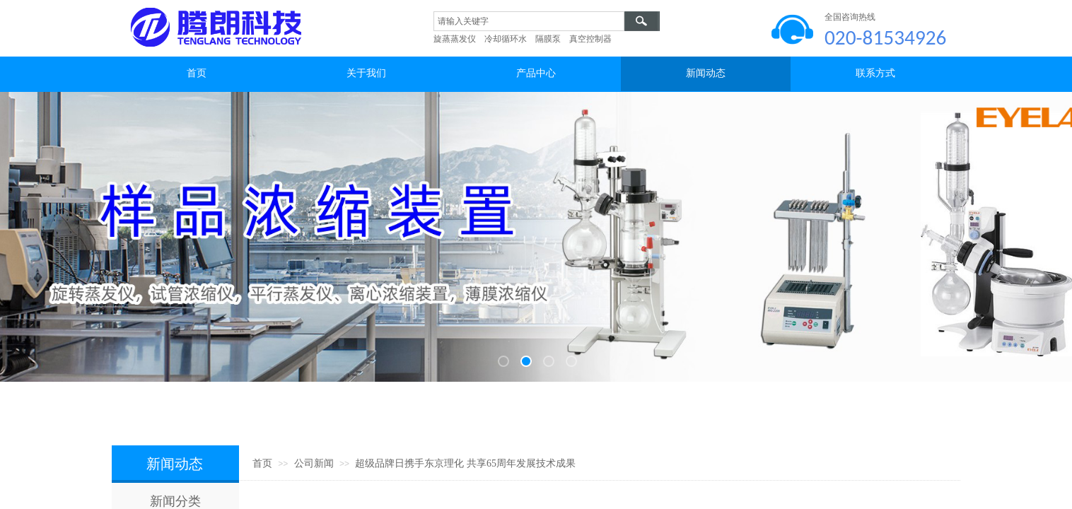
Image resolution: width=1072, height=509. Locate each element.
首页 (262, 463)
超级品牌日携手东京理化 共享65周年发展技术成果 (465, 463)
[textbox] (528, 21)
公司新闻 (314, 463)
